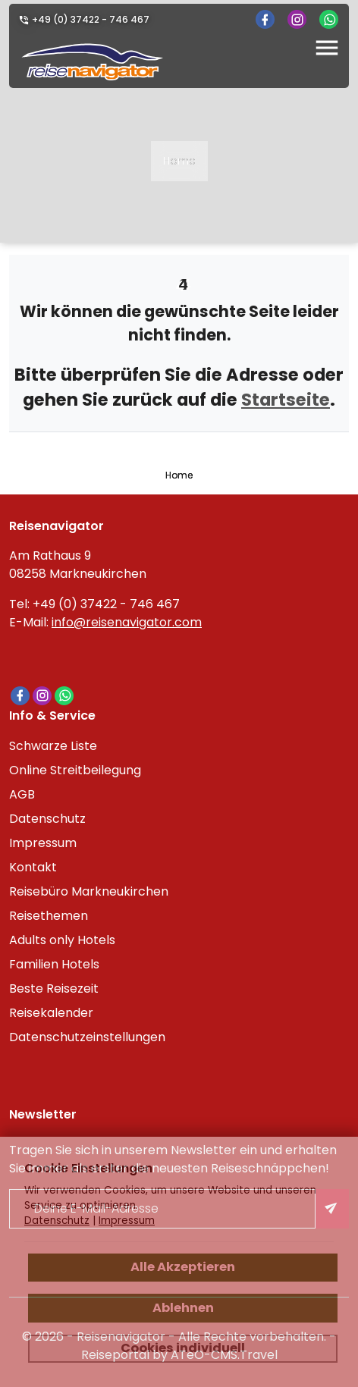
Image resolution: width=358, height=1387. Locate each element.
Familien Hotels (54, 964)
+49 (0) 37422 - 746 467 (90, 19)
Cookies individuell (183, 1348)
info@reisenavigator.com (127, 622)
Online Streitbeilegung (75, 770)
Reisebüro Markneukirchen (88, 891)
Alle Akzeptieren (182, 1267)
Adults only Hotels (62, 940)
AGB (22, 794)
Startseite (285, 400)
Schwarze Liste (53, 746)
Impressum (43, 843)
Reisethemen (48, 915)
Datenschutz (47, 818)
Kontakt (33, 867)
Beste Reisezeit (54, 988)
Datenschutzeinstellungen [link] (87, 1037)
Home (179, 160)
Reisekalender (51, 1012)
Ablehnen (183, 1307)
